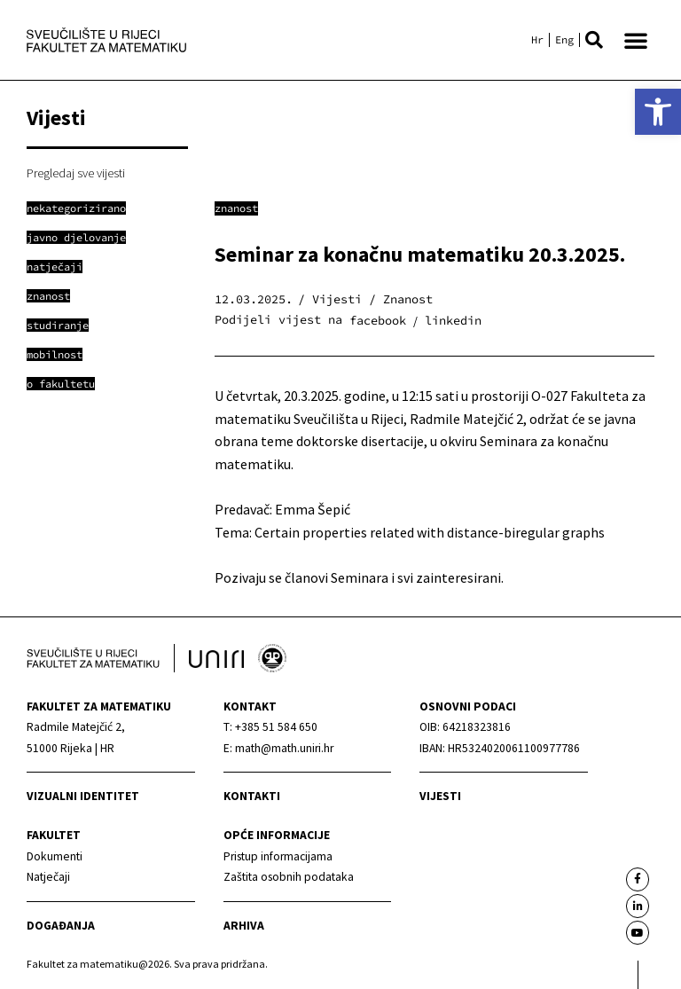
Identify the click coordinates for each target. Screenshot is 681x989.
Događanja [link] (61, 925)
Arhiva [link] (243, 925)
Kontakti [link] (251, 796)
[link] (658, 112)
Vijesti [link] (440, 796)
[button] (594, 40)
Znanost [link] (236, 208)
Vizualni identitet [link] (83, 796)
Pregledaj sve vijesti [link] (76, 173)
